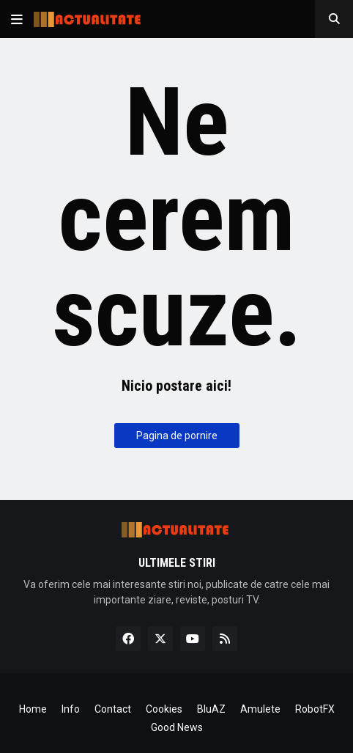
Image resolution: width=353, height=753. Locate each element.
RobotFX (315, 709)
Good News (177, 727)
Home (33, 709)
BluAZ (211, 709)
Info (71, 709)
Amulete (260, 709)
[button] (17, 19)
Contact (112, 709)
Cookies (164, 709)
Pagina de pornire (177, 435)
